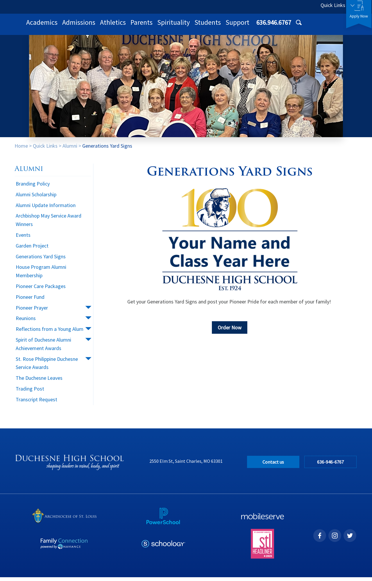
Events (23, 238)
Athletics (189, 26)
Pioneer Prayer (32, 311)
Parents (217, 26)
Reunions (26, 322)
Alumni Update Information (46, 209)
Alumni (69, 149)
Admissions (154, 26)
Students (283, 26)
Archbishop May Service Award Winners (48, 223)
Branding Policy (33, 187)
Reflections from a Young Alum (49, 332)
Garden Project (32, 249)
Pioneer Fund (30, 300)
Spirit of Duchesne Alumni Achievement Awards (43, 347)
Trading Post (30, 392)
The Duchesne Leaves (39, 381)
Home (21, 149)
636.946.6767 (289, 7)
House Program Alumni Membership (41, 274)
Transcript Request (36, 403)
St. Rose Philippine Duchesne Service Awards (47, 367)
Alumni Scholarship (36, 198)
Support (313, 26)
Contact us (273, 466)
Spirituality (249, 26)
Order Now (230, 331)
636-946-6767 (331, 466)
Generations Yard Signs (107, 149)
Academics (117, 26)
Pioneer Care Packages (41, 290)
